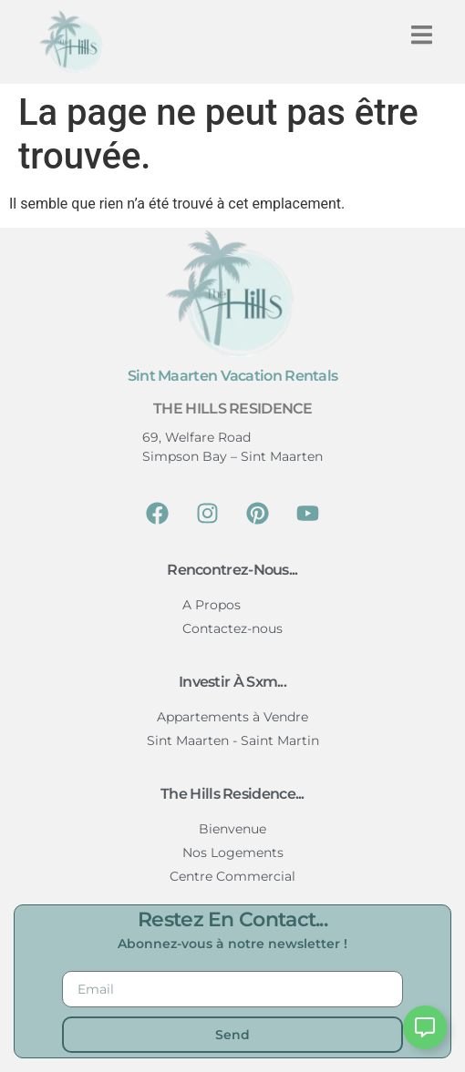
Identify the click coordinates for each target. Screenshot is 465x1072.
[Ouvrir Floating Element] (425, 1027)
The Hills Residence (232, 408)
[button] (422, 35)
